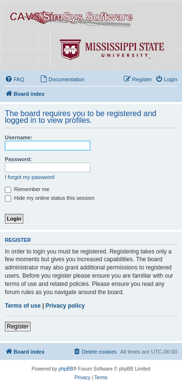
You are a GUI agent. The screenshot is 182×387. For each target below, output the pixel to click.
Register (18, 326)
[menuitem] (14, 79)
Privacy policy (65, 305)
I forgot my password (29, 177)
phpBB (66, 369)
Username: (19, 137)
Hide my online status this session (50, 198)
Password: (18, 159)
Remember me (27, 189)
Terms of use (23, 305)
